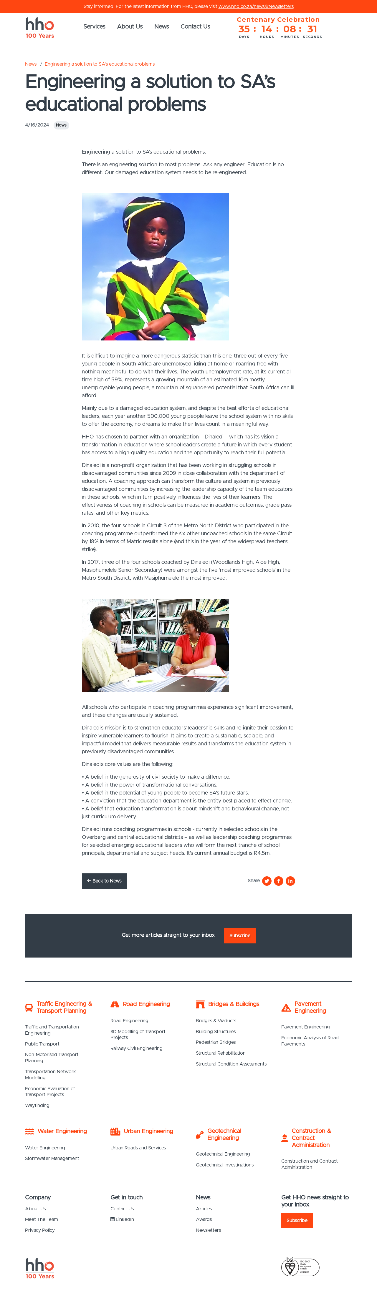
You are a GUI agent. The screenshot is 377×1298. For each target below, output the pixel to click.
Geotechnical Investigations (225, 1165)
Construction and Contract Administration (309, 1164)
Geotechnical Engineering (223, 1154)
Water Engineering (45, 1148)
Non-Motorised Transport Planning (52, 1057)
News (161, 27)
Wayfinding (37, 1105)
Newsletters (208, 1230)
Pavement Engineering (305, 1027)
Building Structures (216, 1031)
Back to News (104, 880)
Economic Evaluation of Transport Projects (50, 1091)
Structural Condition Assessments (231, 1064)
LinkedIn (122, 1219)
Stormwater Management (52, 1158)
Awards (204, 1219)
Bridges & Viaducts (216, 1020)
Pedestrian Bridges (216, 1042)
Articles (204, 1208)
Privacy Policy (40, 1230)
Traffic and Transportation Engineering (52, 1030)
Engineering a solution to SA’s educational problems (100, 64)
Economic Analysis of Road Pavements (310, 1041)
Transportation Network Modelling (50, 1074)
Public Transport (42, 1044)
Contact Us (195, 27)
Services (94, 27)
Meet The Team (41, 1219)
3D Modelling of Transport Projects (138, 1034)
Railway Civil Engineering (136, 1048)
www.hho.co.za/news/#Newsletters (256, 6)
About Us (130, 27)
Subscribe (239, 935)
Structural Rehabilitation (221, 1053)
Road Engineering (129, 1020)
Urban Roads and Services (138, 1148)
